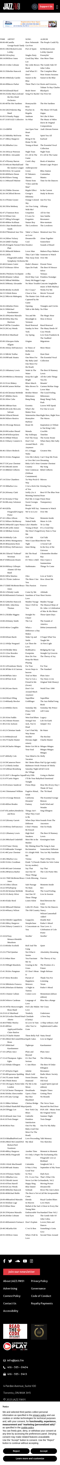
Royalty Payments (42, 1303)
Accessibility (10, 1310)
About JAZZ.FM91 (13, 1281)
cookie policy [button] (27, 1427)
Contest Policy (11, 1296)
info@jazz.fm (15, 1360)
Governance (38, 1288)
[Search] (35, 6)
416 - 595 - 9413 (17, 1374)
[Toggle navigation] (57, 6)
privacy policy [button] (39, 1415)
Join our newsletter (21, 1272)
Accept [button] (44, 1451)
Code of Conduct (41, 1296)
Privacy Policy (39, 1281)
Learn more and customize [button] (30, 1458)
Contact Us (9, 1303)
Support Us (46, 6)
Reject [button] (16, 1451)
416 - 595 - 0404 (17, 1367)
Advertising (10, 1288)
